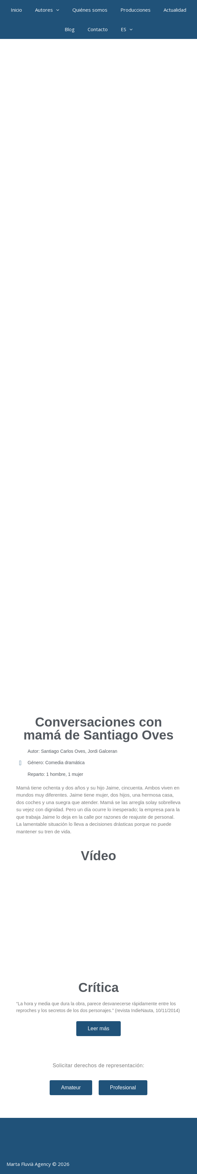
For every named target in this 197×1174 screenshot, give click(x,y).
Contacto (98, 29)
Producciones (135, 9)
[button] (59, 9)
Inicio (16, 9)
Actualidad (175, 9)
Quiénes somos (89, 9)
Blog (70, 29)
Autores (50, 9)
